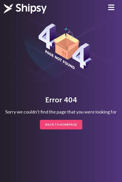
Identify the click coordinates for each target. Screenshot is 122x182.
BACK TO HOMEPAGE (61, 124)
